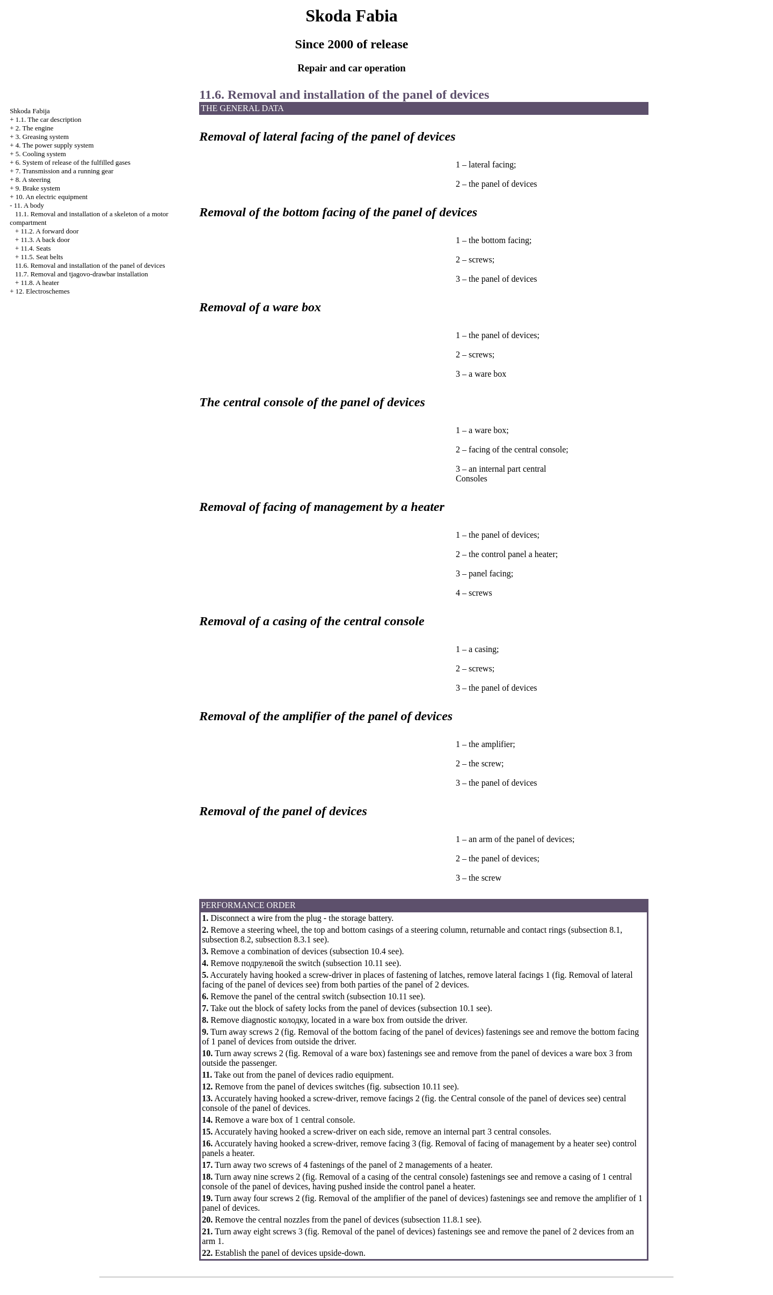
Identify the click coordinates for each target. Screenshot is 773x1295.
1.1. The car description (49, 119)
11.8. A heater (39, 283)
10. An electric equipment (51, 197)
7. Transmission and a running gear (65, 171)
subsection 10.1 (448, 1008)
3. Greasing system (42, 137)
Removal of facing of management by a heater (514, 1143)
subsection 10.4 (359, 951)
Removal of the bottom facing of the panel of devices (389, 1031)
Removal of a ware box (342, 1053)
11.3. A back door (45, 240)
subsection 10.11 (354, 963)
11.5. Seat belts (41, 257)
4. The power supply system (55, 145)
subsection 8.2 (226, 939)
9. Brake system (38, 188)
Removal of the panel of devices (377, 1231)
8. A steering (33, 179)
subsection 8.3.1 (283, 939)
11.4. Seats (35, 248)
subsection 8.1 (596, 929)
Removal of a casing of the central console (392, 1176)
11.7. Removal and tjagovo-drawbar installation (81, 274)
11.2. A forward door (49, 231)
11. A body (29, 205)
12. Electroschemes (43, 291)
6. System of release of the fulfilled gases (73, 162)
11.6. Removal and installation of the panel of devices (90, 265)
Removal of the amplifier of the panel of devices (402, 1198)
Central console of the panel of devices (518, 1098)
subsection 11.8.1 (434, 1219)
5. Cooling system (41, 154)
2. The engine (35, 128)
